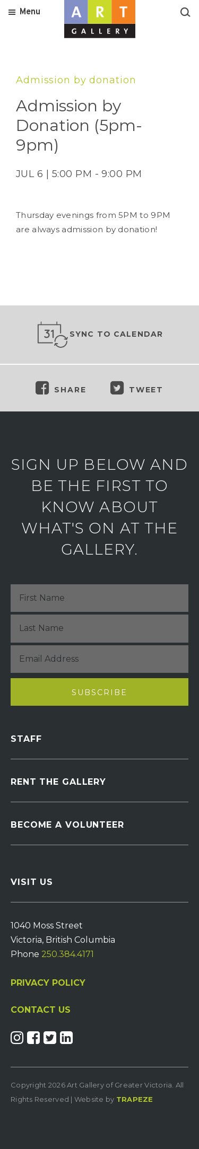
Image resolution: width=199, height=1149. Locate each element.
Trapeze (134, 1099)
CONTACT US (41, 1010)
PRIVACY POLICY (48, 983)
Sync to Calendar (99, 334)
